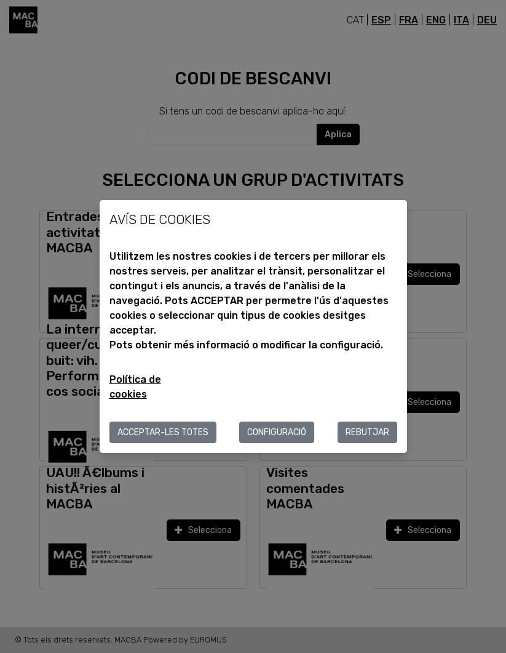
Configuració (276, 432)
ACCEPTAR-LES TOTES (162, 432)
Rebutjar (367, 432)
